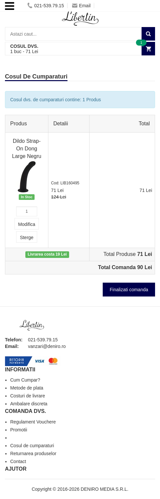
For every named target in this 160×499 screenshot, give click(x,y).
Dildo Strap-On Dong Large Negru (26, 148)
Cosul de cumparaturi (32, 445)
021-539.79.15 (45, 5)
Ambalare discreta (28, 403)
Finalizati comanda (129, 289)
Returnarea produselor (33, 453)
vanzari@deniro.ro (47, 346)
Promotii (18, 429)
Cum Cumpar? (25, 380)
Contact (18, 461)
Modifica (26, 224)
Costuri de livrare (27, 395)
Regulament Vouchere (33, 421)
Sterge (26, 237)
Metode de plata (26, 387)
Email (81, 5)
